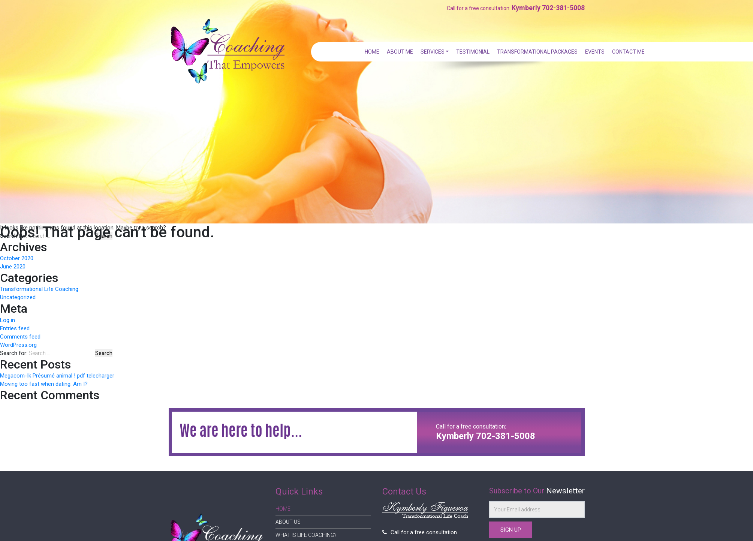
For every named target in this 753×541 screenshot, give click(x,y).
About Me (402, 52)
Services (434, 52)
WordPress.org (18, 345)
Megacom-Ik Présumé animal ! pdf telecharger (57, 375)
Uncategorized (18, 297)
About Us (288, 522)
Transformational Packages (538, 52)
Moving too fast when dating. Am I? (44, 384)
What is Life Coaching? (306, 535)
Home (374, 52)
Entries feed (15, 328)
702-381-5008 (563, 8)
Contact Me (628, 52)
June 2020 (12, 266)
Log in (7, 320)
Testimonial (474, 52)
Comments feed (20, 336)
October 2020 (16, 258)
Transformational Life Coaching (39, 289)
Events (595, 52)
